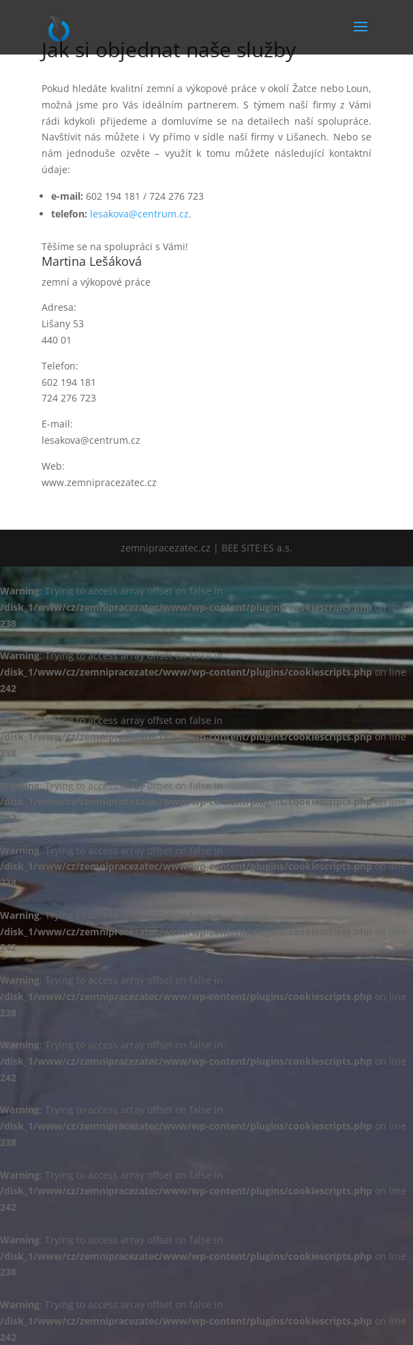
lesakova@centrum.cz (139, 213)
